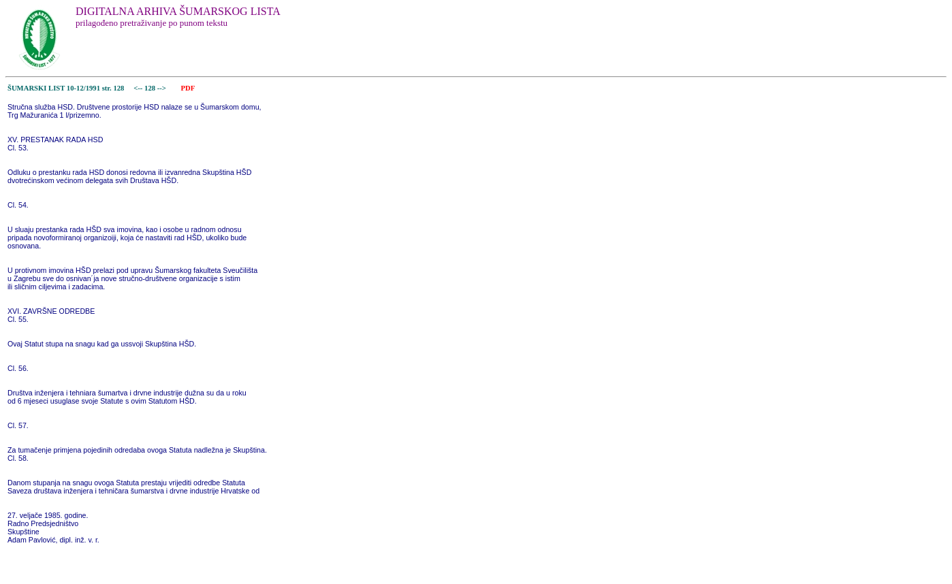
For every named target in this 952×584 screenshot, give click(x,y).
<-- (138, 88)
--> (162, 88)
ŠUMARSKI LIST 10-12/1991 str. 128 (65, 88)
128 (150, 88)
